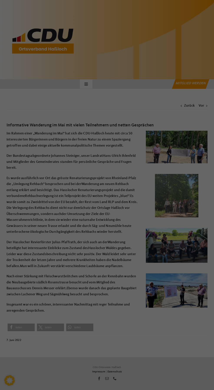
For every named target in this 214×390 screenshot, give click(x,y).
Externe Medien (147, 191)
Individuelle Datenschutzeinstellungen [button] (107, 244)
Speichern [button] (107, 218)
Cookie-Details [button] (88, 253)
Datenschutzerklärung (78, 177)
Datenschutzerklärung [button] (109, 253)
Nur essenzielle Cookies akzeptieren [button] (107, 231)
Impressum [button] (128, 253)
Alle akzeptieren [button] (107, 206)
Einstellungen (60, 181)
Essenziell (60, 191)
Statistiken (102, 191)
